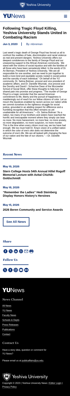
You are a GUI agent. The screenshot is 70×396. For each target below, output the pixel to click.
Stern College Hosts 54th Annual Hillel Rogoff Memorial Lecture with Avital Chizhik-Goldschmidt (34, 175)
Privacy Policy (9, 387)
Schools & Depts (10, 320)
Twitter (5, 270)
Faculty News (9, 315)
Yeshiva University (35, 5)
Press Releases (10, 325)
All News (6, 306)
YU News (7, 310)
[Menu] (65, 16)
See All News (16, 222)
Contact (6, 334)
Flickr (26, 270)
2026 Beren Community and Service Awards (33, 209)
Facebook (10, 270)
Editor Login (55, 383)
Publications (8, 329)
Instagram (16, 270)
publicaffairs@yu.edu (32, 360)
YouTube (21, 270)
